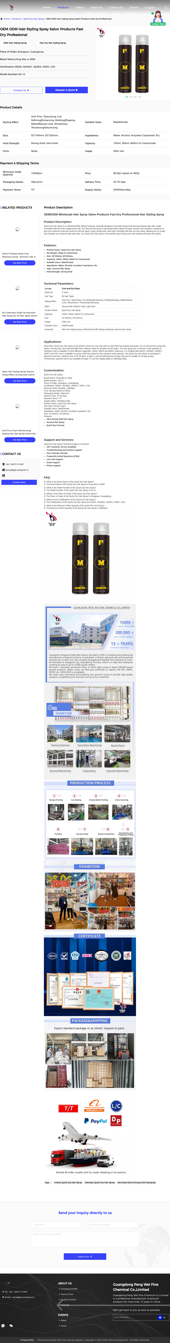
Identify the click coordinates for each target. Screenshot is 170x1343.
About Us (96, 7)
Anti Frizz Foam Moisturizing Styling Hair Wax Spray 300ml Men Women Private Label (19, 433)
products (16, 19)
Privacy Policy (27, 1340)
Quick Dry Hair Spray (33, 19)
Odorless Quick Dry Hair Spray (100, 1182)
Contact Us (116, 7)
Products (63, 7)
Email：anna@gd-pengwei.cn (18, 1297)
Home (47, 7)
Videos (80, 7)
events (134, 7)
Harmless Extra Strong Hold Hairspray (136, 1182)
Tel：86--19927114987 (14, 1292)
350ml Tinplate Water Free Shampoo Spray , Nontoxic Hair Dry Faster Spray (19, 256)
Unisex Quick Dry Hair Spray (68, 1182)
